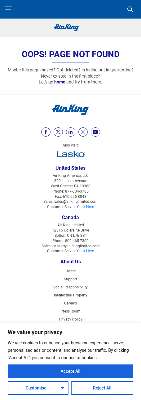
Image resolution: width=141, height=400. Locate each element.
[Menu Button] (8, 9)
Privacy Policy (70, 319)
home (59, 81)
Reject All (102, 387)
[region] (70, 361)
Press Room (70, 311)
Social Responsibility (70, 287)
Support (70, 279)
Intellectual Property (70, 295)
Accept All (71, 371)
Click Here (85, 207)
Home (70, 271)
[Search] (130, 9)
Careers (70, 303)
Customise (36, 387)
